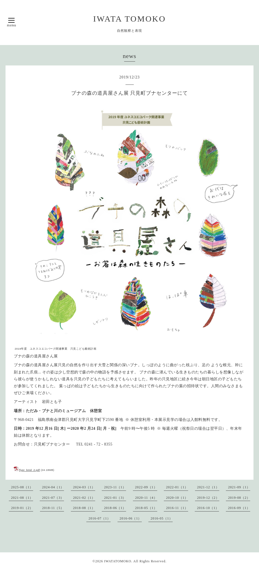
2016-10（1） (208, 508)
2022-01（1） (177, 487)
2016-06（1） (131, 518)
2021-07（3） (53, 498)
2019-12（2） (208, 498)
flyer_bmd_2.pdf (29, 469)
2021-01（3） (115, 498)
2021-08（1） (22, 498)
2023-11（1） (115, 487)
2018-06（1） (115, 508)
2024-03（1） (84, 487)
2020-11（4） (146, 498)
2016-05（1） (162, 518)
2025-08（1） (22, 487)
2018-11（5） (53, 508)
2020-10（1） (177, 498)
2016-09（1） (239, 508)
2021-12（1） (208, 487)
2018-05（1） (146, 508)
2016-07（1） (100, 518)
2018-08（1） (84, 508)
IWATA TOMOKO (129, 18)
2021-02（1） (84, 498)
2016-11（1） (177, 508)
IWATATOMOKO (117, 561)
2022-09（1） (146, 487)
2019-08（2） (239, 498)
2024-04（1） (53, 487)
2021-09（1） (239, 487)
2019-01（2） (22, 508)
